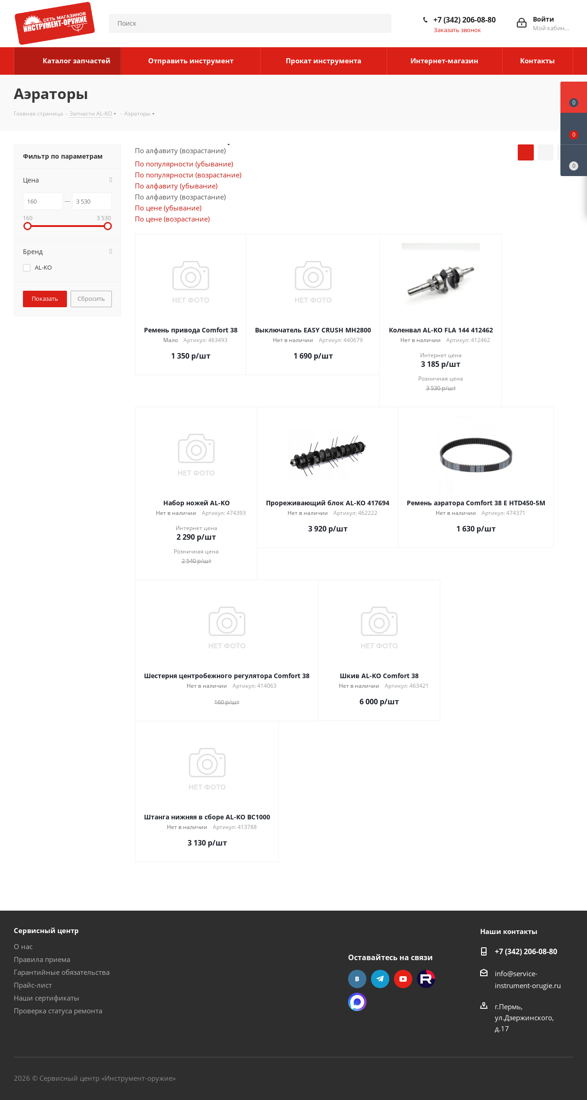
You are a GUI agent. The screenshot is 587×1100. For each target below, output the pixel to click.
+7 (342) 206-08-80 (464, 20)
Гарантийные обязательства (62, 972)
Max (357, 1002)
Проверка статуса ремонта (58, 1010)
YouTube (403, 979)
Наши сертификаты (46, 997)
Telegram (380, 979)
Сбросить (91, 298)
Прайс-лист (33, 984)
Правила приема (42, 959)
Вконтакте (357, 979)
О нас (23, 946)
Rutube (426, 979)
